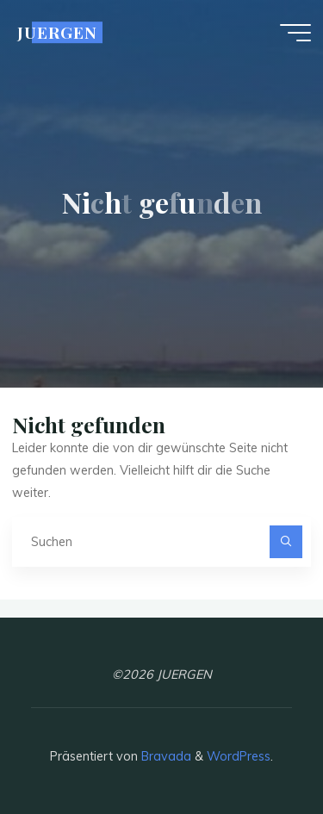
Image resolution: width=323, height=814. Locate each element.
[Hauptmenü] (295, 32)
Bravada (164, 756)
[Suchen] (285, 541)
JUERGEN (57, 32)
